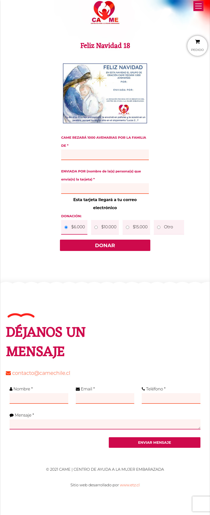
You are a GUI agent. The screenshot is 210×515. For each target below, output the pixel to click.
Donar (105, 245)
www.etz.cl (129, 485)
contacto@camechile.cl (38, 373)
